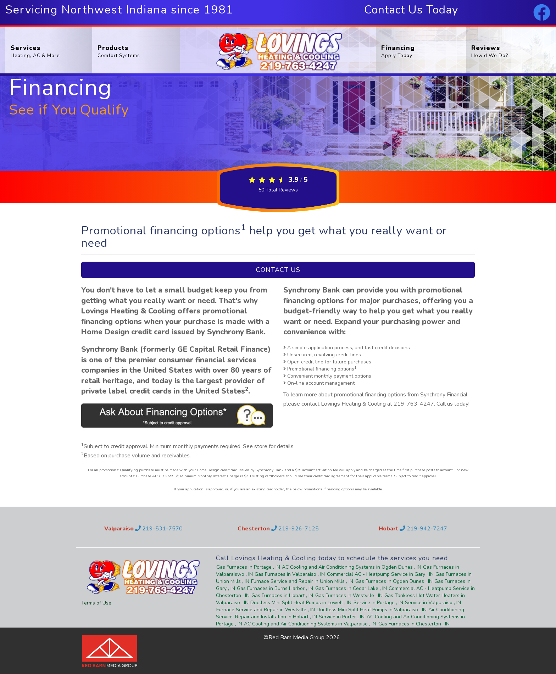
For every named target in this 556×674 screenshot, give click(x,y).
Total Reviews (278, 189)
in (248, 567)
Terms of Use (96, 603)
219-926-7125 (295, 529)
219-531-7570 (159, 529)
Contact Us (278, 270)
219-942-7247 (423, 529)
